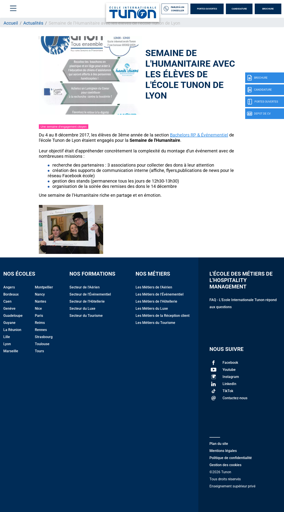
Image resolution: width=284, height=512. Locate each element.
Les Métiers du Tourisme (155, 323)
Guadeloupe (13, 315)
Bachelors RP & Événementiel (199, 135)
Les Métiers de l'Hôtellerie (156, 301)
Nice (38, 308)
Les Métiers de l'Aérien (154, 287)
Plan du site (218, 444)
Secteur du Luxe (82, 308)
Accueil (11, 23)
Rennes (41, 330)
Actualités (33, 23)
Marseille (10, 351)
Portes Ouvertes (207, 9)
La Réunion (12, 330)
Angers (9, 287)
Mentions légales (223, 451)
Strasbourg (44, 337)
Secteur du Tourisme (86, 315)
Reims (40, 323)
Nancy (40, 294)
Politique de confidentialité (230, 458)
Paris (39, 315)
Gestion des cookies (225, 465)
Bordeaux (11, 294)
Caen (7, 301)
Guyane (9, 323)
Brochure (268, 9)
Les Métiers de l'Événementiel (159, 294)
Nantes (40, 301)
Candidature (239, 9)
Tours (39, 351)
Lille (6, 337)
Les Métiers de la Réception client (162, 315)
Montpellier (44, 287)
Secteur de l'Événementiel (90, 294)
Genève (9, 308)
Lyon (7, 344)
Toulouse (42, 344)
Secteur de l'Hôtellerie (87, 301)
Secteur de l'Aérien (84, 287)
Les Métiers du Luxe (152, 308)
